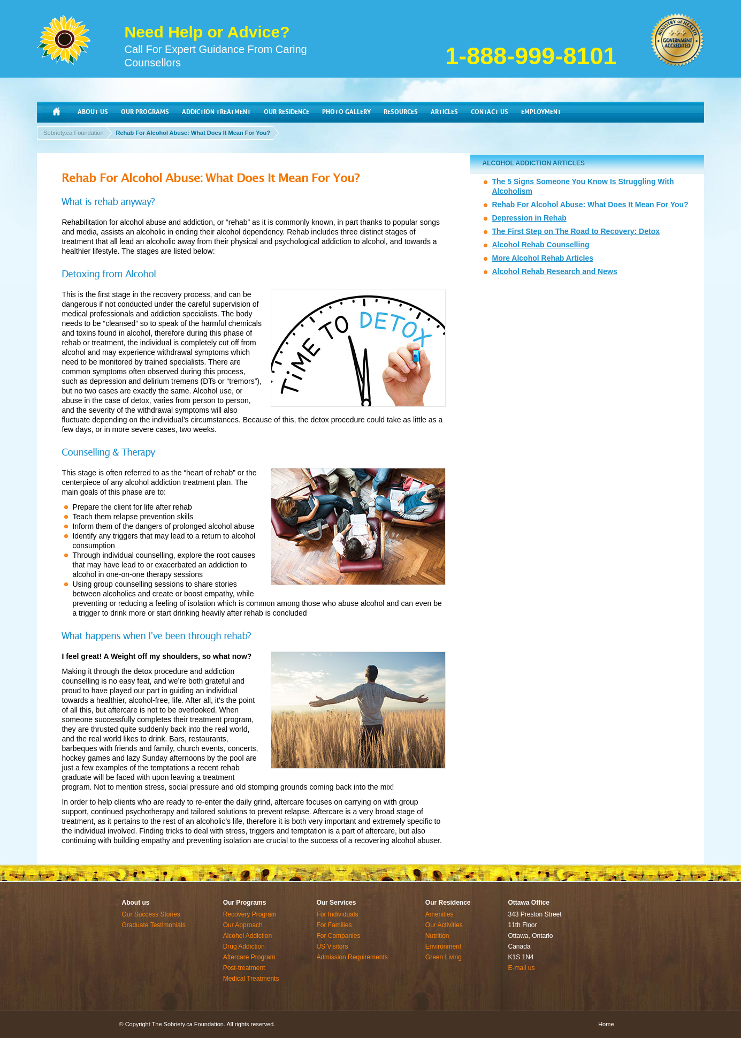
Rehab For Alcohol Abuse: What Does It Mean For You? (193, 133)
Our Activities (444, 925)
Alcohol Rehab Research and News (554, 271)
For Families (334, 925)
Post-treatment (244, 968)
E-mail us (521, 968)
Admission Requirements (351, 957)
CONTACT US (489, 112)
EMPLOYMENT (541, 112)
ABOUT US (93, 112)
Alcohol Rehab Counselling (540, 244)
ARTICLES (444, 112)
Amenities (439, 914)
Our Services (336, 902)
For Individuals (337, 914)
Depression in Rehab (529, 218)
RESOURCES (401, 112)
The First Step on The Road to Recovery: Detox (576, 231)
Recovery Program (250, 914)
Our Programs (244, 902)
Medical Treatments (251, 978)
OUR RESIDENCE (286, 112)
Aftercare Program (249, 957)
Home (606, 1024)
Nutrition (437, 935)
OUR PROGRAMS (145, 112)
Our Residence (448, 902)
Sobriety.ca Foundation (73, 133)
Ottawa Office (528, 902)
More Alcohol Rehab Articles (542, 258)
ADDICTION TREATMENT (216, 112)
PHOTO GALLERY (346, 112)
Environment (443, 946)
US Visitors (332, 946)
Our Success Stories (151, 914)
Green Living (443, 957)
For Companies (338, 935)
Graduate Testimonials (154, 925)
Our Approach (243, 925)
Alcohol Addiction (247, 935)
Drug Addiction (244, 946)
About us (136, 902)
